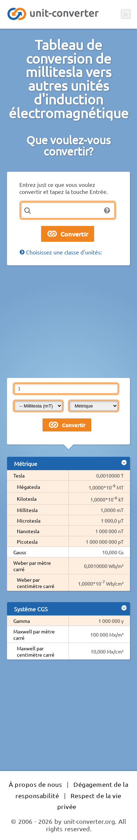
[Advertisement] (68, 321)
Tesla (19, 475)
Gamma (21, 621)
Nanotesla (28, 531)
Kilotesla (27, 498)
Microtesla (28, 520)
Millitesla (27, 510)
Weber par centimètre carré (35, 582)
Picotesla (27, 541)
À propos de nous (35, 784)
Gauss (19, 552)
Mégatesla (28, 487)
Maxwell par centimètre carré (35, 651)
